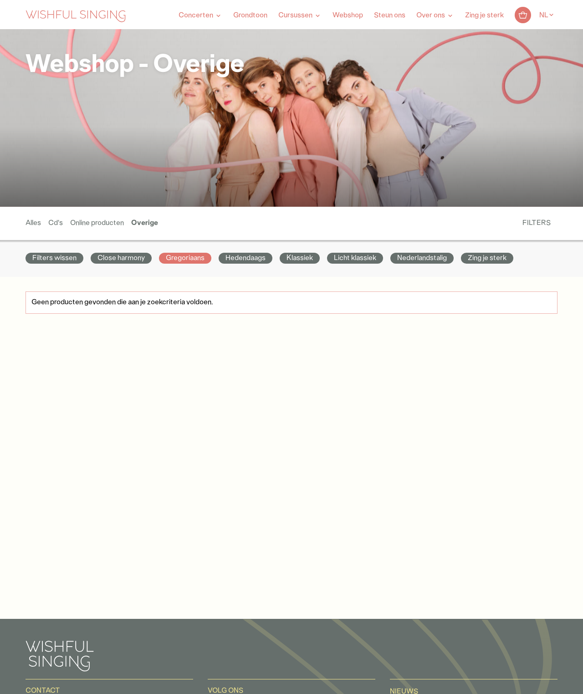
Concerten (196, 15)
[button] (11, 681)
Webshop (347, 15)
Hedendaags (245, 258)
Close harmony (121, 258)
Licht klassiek (355, 258)
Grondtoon (250, 15)
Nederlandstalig (422, 258)
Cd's (55, 223)
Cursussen (295, 15)
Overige (144, 223)
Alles (33, 223)
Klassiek (299, 258)
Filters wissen (54, 258)
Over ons (430, 15)
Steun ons (389, 15)
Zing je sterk (484, 15)
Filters (536, 223)
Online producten (97, 223)
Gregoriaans (185, 258)
